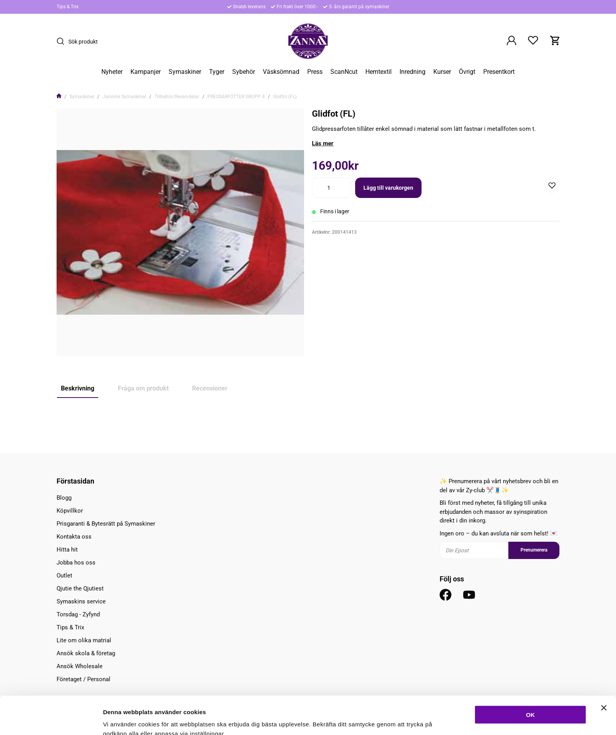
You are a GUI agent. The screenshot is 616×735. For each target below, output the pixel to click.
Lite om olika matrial (84, 640)
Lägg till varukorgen (388, 188)
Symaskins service (81, 601)
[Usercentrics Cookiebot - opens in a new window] (50, 720)
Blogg (64, 497)
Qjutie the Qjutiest (80, 588)
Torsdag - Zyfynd (78, 614)
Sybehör (243, 72)
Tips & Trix (68, 6)
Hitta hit (67, 549)
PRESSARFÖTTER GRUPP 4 (236, 96)
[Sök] (62, 41)
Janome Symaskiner (124, 96)
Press (315, 72)
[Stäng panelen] (604, 668)
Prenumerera (534, 550)
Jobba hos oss (76, 562)
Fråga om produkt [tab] (143, 388)
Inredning (412, 72)
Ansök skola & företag (86, 653)
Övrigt (467, 72)
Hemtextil (378, 72)
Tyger (216, 72)
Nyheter (112, 72)
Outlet (64, 575)
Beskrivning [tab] (77, 388)
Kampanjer (145, 72)
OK (530, 675)
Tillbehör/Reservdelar (176, 96)
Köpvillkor (70, 510)
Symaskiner (185, 72)
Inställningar (427, 719)
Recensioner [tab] (209, 388)
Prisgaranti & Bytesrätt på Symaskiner (106, 523)
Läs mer (323, 143)
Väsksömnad (281, 72)
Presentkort (499, 72)
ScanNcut (344, 72)
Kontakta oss (74, 536)
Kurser (442, 72)
